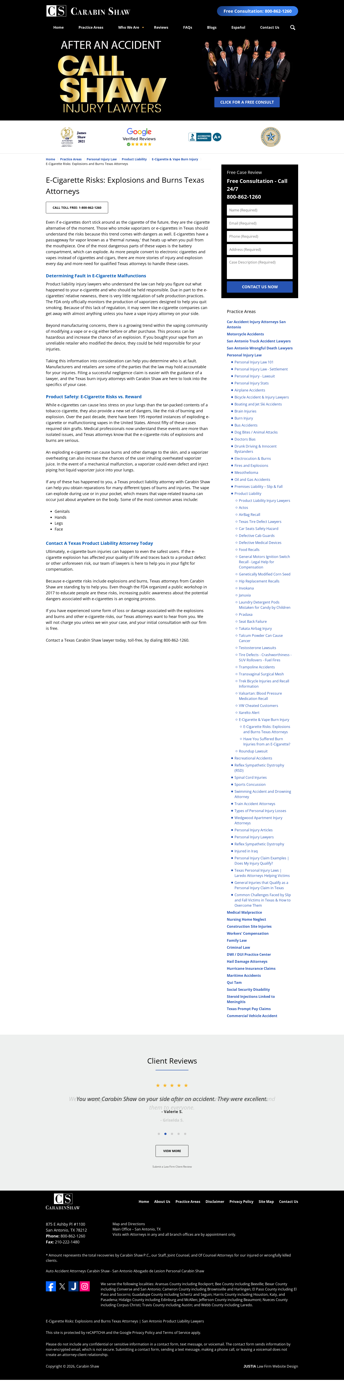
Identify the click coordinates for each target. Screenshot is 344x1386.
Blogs (212, 27)
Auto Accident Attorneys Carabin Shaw (77, 1271)
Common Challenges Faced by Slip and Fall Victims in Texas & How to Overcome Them (263, 900)
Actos (243, 507)
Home (58, 27)
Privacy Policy (241, 1201)
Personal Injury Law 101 (254, 362)
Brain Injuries (245, 411)
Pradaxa (246, 614)
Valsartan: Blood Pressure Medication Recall (260, 696)
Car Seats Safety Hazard (258, 528)
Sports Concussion (250, 784)
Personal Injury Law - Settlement (261, 369)
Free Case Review (244, 172)
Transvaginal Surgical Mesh (261, 674)
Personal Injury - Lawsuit (255, 376)
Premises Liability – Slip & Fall (259, 486)
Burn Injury (244, 418)
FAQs (187, 27)
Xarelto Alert (249, 712)
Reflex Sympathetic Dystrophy (259, 844)
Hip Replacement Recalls (259, 581)
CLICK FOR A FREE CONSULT (247, 102)
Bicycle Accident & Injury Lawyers (262, 397)
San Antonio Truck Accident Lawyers (259, 341)
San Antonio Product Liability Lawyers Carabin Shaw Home (88, 11)
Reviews (161, 27)
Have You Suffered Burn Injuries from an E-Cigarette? (266, 741)
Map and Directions (129, 1223)
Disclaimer (215, 1201)
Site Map (266, 1201)
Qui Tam (234, 982)
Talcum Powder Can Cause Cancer (261, 638)
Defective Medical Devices (260, 542)
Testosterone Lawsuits (257, 647)
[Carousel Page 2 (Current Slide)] (165, 1134)
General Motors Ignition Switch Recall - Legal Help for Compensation (264, 562)
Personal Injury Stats (252, 383)
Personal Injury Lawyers (254, 837)
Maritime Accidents (244, 975)
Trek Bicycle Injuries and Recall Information (264, 684)
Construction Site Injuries (249, 926)
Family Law (237, 940)
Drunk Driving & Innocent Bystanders (256, 449)
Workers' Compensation (248, 933)
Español (238, 27)
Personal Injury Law (244, 355)
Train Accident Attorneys (255, 803)
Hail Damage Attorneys (247, 961)
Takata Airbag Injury (255, 628)
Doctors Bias (245, 439)
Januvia (245, 595)
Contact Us (269, 27)
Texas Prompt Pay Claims (249, 1008)
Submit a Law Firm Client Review (172, 1166)
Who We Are (128, 27)
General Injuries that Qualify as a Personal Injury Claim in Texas (261, 885)
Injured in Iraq (246, 851)
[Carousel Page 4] (178, 1134)
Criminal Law (238, 947)
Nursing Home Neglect (246, 919)
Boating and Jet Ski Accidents (258, 404)
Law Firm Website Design (271, 1366)
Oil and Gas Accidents (252, 479)
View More (172, 1151)
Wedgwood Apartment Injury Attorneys (258, 820)
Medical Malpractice (244, 912)
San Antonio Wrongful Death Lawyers (260, 348)
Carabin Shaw (87, 1366)
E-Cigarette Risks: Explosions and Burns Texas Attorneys (266, 729)
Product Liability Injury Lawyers (264, 500)
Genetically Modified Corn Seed (264, 574)
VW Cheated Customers (258, 705)
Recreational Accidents (253, 758)
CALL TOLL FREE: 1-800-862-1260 (77, 207)
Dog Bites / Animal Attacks (256, 432)
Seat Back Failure (253, 621)
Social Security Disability (248, 989)
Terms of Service (176, 1332)
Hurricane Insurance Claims (251, 968)
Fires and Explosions (251, 465)
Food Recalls (249, 549)
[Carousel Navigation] (172, 1133)
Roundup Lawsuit (253, 751)
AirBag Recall (249, 514)
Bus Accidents (246, 425)
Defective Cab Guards (257, 535)
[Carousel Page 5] (185, 1134)
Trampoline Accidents (257, 667)
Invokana (246, 588)
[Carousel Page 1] (159, 1134)
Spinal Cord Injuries (251, 777)
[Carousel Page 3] (172, 1134)
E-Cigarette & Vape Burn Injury (264, 719)
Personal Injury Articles (254, 830)
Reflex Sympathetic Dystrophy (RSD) (259, 768)
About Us (162, 1201)
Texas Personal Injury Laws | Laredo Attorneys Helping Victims (262, 873)
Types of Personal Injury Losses (260, 810)
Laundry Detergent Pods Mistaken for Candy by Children (264, 605)
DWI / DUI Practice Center (249, 954)
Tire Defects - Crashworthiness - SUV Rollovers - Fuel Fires (265, 657)
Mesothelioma (246, 472)
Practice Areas (91, 27)
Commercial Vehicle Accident (252, 1015)
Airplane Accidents (250, 390)
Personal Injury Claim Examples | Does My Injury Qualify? (262, 861)
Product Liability (248, 493)
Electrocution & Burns (253, 458)
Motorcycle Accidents (245, 334)
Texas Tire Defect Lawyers (260, 521)
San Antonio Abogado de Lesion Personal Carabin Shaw (158, 1271)
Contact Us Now (260, 286)
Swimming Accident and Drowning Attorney (263, 794)
